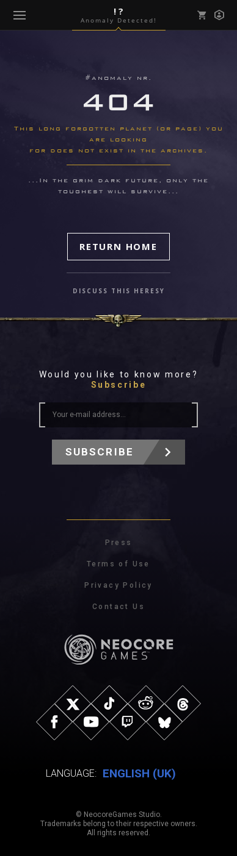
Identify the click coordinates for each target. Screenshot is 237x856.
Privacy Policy (118, 585)
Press (119, 542)
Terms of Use (118, 564)
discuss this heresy (119, 291)
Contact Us (118, 606)
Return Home (118, 246)
